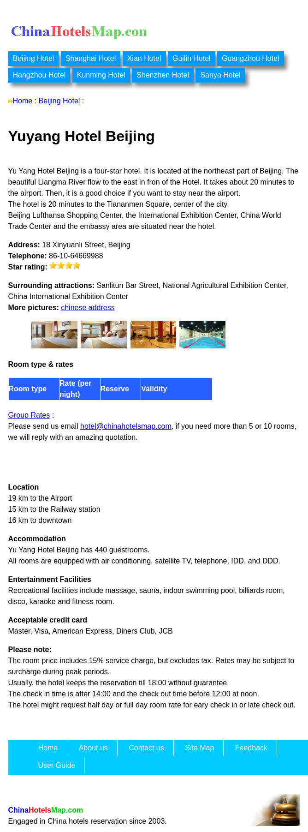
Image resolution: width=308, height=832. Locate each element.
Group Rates (29, 415)
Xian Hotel (144, 58)
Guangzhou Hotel (250, 58)
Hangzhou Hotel (39, 75)
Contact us (146, 748)
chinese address (88, 307)
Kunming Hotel (101, 75)
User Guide (57, 765)
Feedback (251, 748)
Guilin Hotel (191, 58)
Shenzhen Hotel (162, 75)
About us (93, 748)
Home (23, 101)
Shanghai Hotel (90, 58)
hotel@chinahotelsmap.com (126, 426)
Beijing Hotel (33, 58)
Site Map (199, 748)
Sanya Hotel (220, 75)
